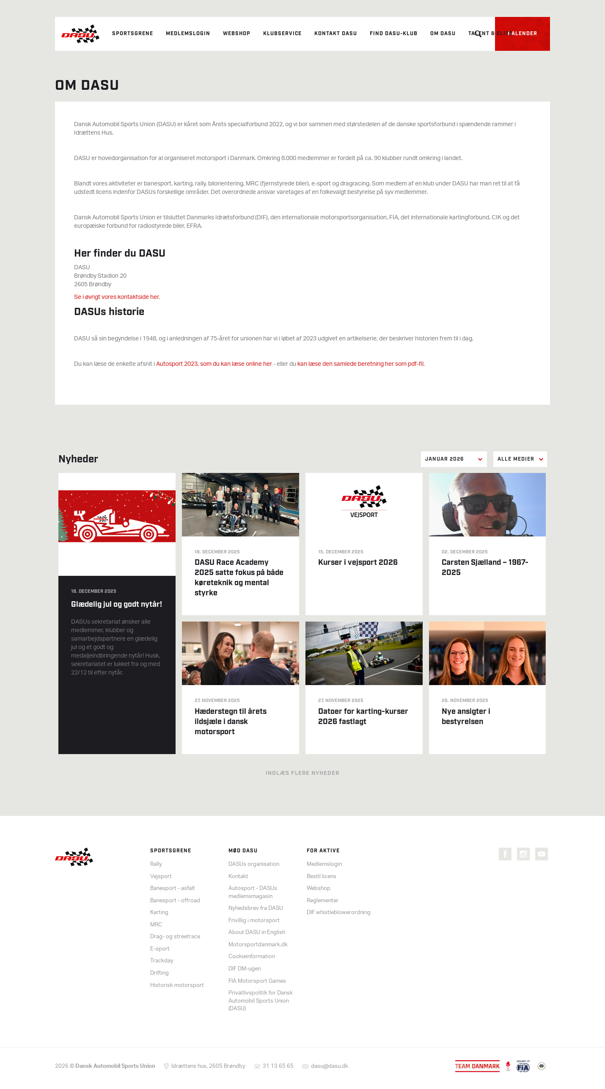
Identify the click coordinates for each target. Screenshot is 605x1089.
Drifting (159, 973)
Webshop (236, 33)
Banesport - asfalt (172, 888)
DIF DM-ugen (244, 969)
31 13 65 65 (278, 1066)
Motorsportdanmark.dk (258, 945)
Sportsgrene (132, 33)
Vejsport (161, 877)
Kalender (522, 33)
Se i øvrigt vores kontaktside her (116, 297)
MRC (156, 925)
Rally (156, 864)
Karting (159, 913)
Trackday (161, 961)
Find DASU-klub (394, 33)
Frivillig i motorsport (254, 921)
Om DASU (443, 33)
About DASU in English (256, 932)
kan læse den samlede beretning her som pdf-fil (360, 364)
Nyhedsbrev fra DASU (255, 908)
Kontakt (238, 877)
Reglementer (322, 901)
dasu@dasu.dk (329, 1066)
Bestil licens (321, 877)
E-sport (160, 949)
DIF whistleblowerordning (339, 913)
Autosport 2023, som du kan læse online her (214, 364)
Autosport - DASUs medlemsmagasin (252, 892)
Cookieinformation (251, 957)
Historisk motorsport (177, 985)
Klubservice (282, 33)
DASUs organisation (253, 864)
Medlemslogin (188, 33)
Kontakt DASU (335, 33)
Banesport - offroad (175, 901)
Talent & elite (490, 33)
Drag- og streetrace (175, 937)
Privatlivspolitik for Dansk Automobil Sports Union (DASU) (260, 1001)
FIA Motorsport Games (257, 981)
